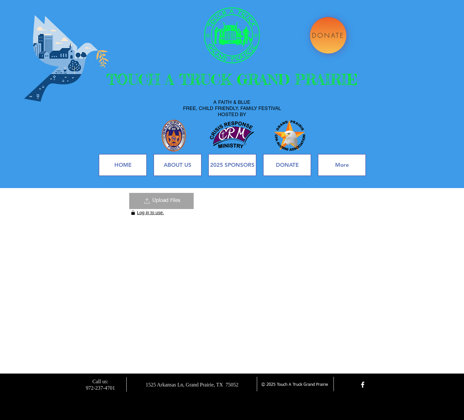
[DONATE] (328, 35)
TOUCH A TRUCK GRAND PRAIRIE (232, 79)
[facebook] (363, 385)
